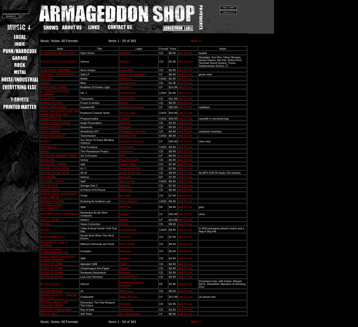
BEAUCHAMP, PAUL (53, 237)
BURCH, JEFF (49, 314)
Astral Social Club (130, 168)
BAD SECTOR (49, 185)
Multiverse (126, 87)
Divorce (124, 224)
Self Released (128, 92)
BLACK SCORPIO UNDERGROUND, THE (55, 251)
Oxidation (125, 53)
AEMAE (45, 83)
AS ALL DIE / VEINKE (53, 164)
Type (123, 264)
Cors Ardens (127, 147)
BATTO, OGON (50, 219)
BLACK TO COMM (52, 264)
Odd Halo (125, 304)
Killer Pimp (126, 189)
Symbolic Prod (128, 276)
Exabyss (125, 258)
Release (124, 61)
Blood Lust (126, 291)
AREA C (45, 151)
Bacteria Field (128, 135)
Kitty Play (125, 207)
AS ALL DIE (48, 160)
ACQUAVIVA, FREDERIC (56, 70)
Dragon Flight (128, 164)
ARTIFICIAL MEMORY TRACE (59, 155)
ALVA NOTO (48, 98)
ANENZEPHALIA (51, 118)
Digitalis (124, 268)
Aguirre (124, 219)
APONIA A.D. (48, 147)
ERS (122, 155)
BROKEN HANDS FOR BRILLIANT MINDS (54, 304)
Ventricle (125, 122)
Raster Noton (127, 98)
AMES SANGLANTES (54, 107)
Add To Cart (185, 53)
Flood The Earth (129, 160)
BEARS (45, 229)
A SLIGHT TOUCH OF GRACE (59, 61)
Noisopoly (125, 177)
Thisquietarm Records (133, 131)
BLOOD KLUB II (50, 284)
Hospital (124, 118)
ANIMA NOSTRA (51, 127)
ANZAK (45, 141)
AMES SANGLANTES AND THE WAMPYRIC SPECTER (60, 113)
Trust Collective (129, 201)
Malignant (125, 127)
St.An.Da (125, 237)
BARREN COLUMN (52, 201)
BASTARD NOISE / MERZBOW (59, 214)
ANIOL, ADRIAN (50, 131)
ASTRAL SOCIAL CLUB (55, 168)
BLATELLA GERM (51, 276)
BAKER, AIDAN (50, 189)
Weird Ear (126, 78)
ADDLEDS (47, 78)
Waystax (125, 185)
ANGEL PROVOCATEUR (55, 122)
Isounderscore (128, 83)
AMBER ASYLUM (51, 102)
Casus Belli (126, 70)
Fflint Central (127, 244)
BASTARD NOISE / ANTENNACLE (52, 207)
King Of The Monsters (132, 74)
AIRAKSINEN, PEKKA (54, 87)
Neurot (124, 102)
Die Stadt (125, 195)
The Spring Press (130, 314)
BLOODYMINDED (51, 291)
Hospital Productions (132, 107)
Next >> (196, 41)
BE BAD (45, 224)
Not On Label (127, 112)
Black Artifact (127, 181)
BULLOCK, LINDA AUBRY (56, 309)
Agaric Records (129, 296)
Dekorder (125, 272)
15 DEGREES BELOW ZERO (58, 53)
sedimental (126, 151)
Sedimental (126, 309)
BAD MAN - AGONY (52, 181)
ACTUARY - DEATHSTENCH (58, 74)
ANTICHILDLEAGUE (53, 135)
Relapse (124, 214)
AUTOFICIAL (48, 177)
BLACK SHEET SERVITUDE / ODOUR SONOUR (58, 258)
